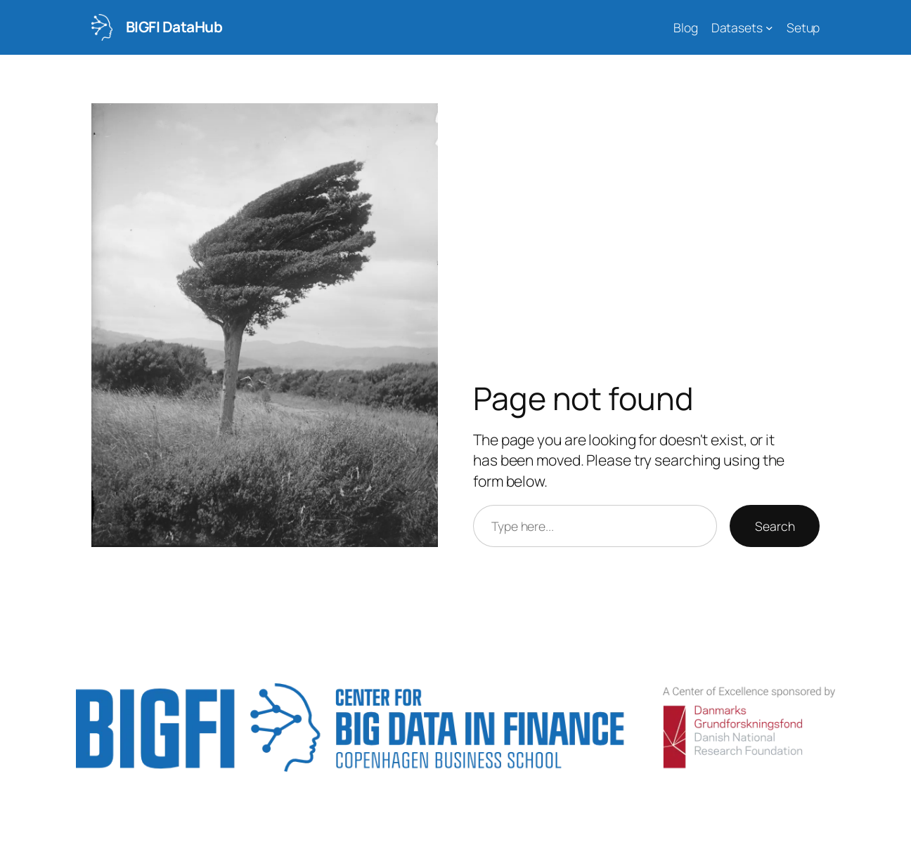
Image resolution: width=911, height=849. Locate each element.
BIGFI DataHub (174, 27)
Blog (685, 27)
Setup (803, 27)
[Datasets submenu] (769, 28)
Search (774, 526)
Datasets (737, 27)
